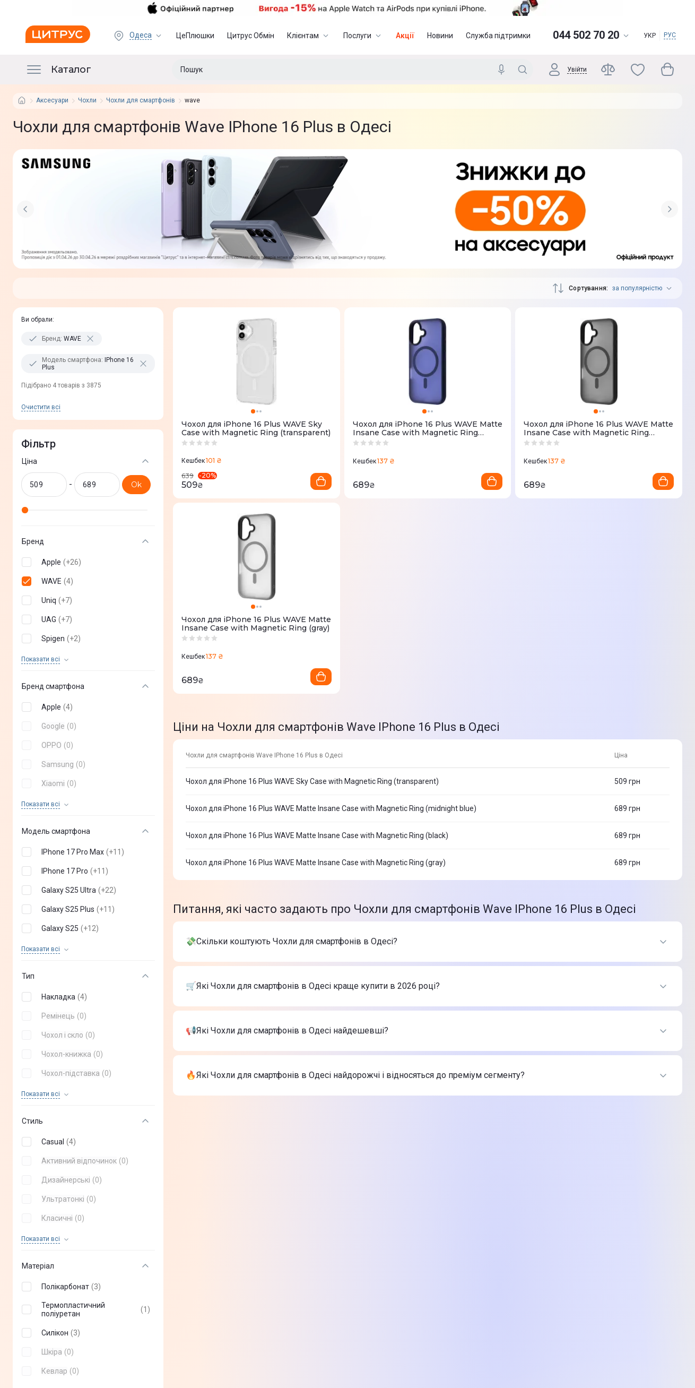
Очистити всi (40, 407)
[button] (86, 562)
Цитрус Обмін (250, 35)
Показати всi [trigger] (40, 659)
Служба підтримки (498, 35)
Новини (440, 35)
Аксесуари (52, 100)
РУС (670, 35)
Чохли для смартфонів (140, 100)
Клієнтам (309, 35)
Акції (405, 35)
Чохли (87, 100)
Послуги (363, 35)
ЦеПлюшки (195, 35)
